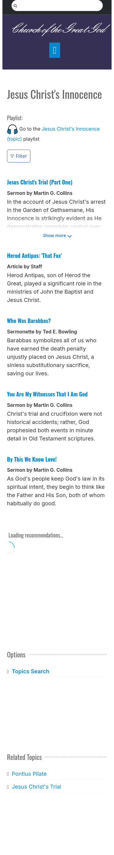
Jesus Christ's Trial (36, 786)
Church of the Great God (57, 29)
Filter (18, 156)
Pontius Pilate (29, 774)
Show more (54, 235)
